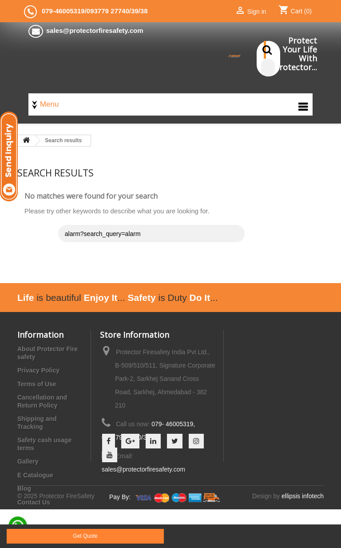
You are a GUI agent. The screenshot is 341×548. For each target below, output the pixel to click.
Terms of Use (36, 384)
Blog (24, 488)
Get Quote (85, 536)
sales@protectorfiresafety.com (143, 469)
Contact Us (33, 502)
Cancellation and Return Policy (42, 401)
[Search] (268, 67)
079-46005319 (63, 11)
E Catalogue (35, 475)
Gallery (27, 461)
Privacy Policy (38, 370)
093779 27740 (108, 11)
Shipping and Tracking (37, 422)
